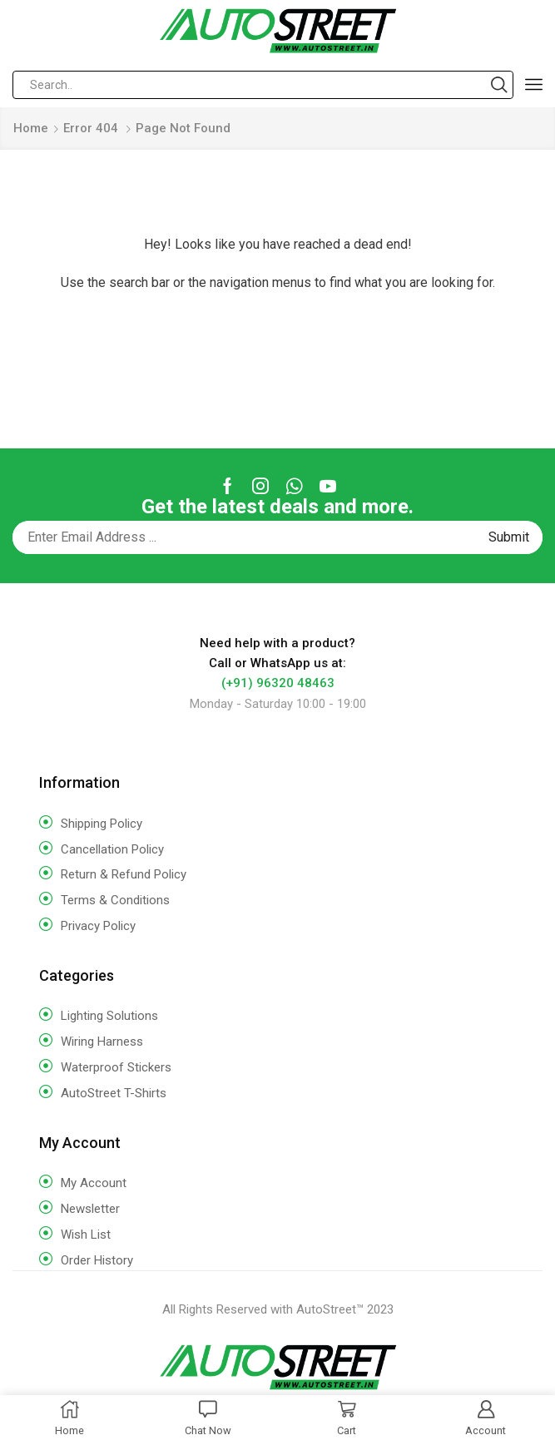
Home (30, 128)
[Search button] (499, 85)
